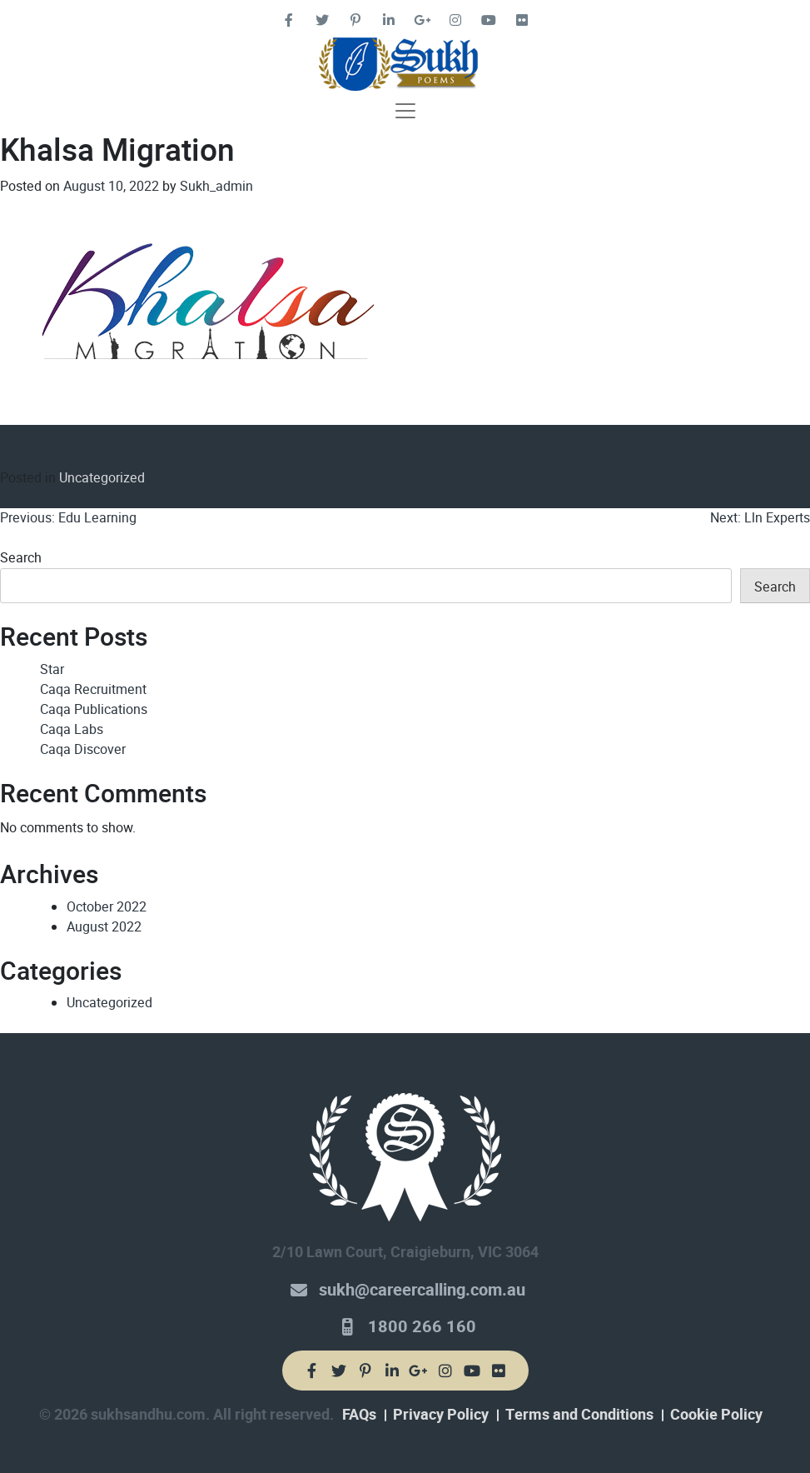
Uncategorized (102, 477)
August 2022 (104, 926)
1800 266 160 (422, 1327)
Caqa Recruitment (93, 689)
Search (21, 557)
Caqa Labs (71, 729)
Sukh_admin (216, 186)
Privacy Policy (441, 1415)
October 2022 (107, 906)
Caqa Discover (83, 749)
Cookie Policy (716, 1415)
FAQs (359, 1415)
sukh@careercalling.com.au (422, 1290)
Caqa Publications (93, 709)
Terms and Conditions (579, 1415)
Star (52, 669)
